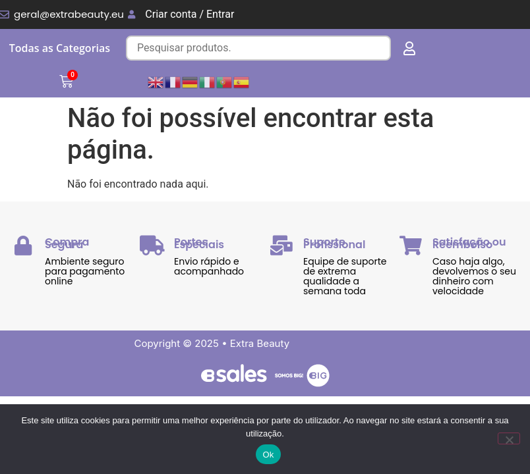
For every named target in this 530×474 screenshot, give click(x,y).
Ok (268, 455)
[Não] (509, 438)
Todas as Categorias (59, 48)
